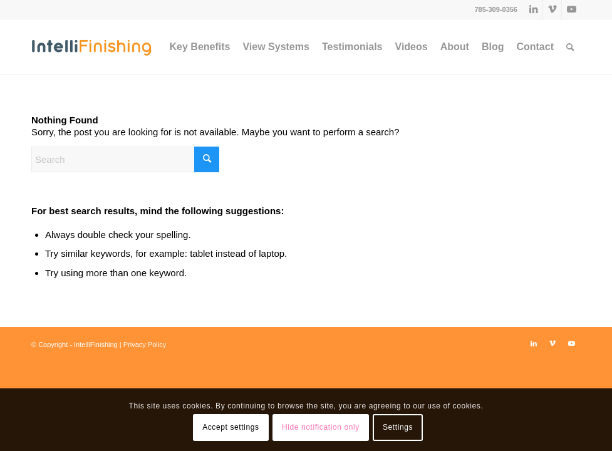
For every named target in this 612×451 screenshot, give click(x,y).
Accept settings (230, 427)
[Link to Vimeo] (552, 9)
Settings (398, 427)
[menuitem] (200, 47)
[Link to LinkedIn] (533, 9)
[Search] (570, 47)
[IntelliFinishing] (91, 47)
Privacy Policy (144, 344)
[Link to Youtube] (571, 9)
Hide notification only (321, 427)
